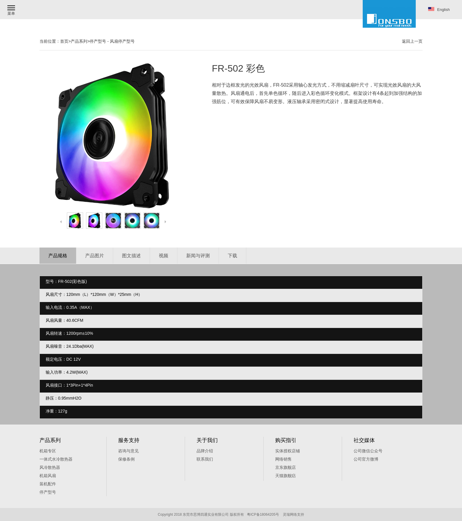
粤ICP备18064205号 (263, 514)
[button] (12, 9)
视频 (163, 255)
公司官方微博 (366, 459)
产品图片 (94, 255)
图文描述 (131, 255)
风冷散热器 (49, 467)
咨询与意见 (128, 451)
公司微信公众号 (368, 451)
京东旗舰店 (285, 467)
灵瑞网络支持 (293, 514)
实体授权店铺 (287, 451)
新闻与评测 (198, 255)
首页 (64, 41)
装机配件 (47, 484)
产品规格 (57, 255)
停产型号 (98, 41)
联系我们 (205, 459)
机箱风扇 (47, 475)
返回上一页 (412, 41)
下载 (232, 255)
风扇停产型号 (122, 41)
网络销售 (283, 459)
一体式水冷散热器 (55, 459)
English (439, 9)
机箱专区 (47, 451)
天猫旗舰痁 (285, 475)
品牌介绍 (205, 451)
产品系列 (79, 41)
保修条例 (126, 459)
